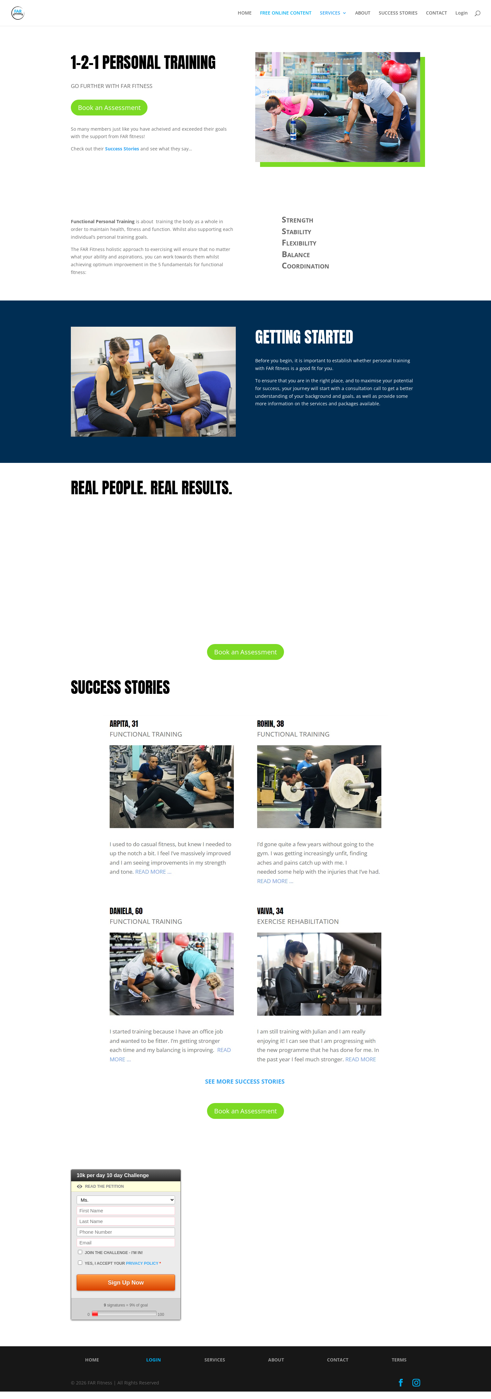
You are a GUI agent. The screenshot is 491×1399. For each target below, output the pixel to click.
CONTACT (436, 13)
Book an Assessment (109, 108)
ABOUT (362, 13)
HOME (245, 13)
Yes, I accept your (123, 1271)
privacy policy (142, 1271)
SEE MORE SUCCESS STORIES (245, 1087)
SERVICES (330, 13)
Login (461, 13)
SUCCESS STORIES (398, 13)
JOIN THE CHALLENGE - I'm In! (114, 1260)
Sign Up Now (126, 1290)
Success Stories (122, 150)
